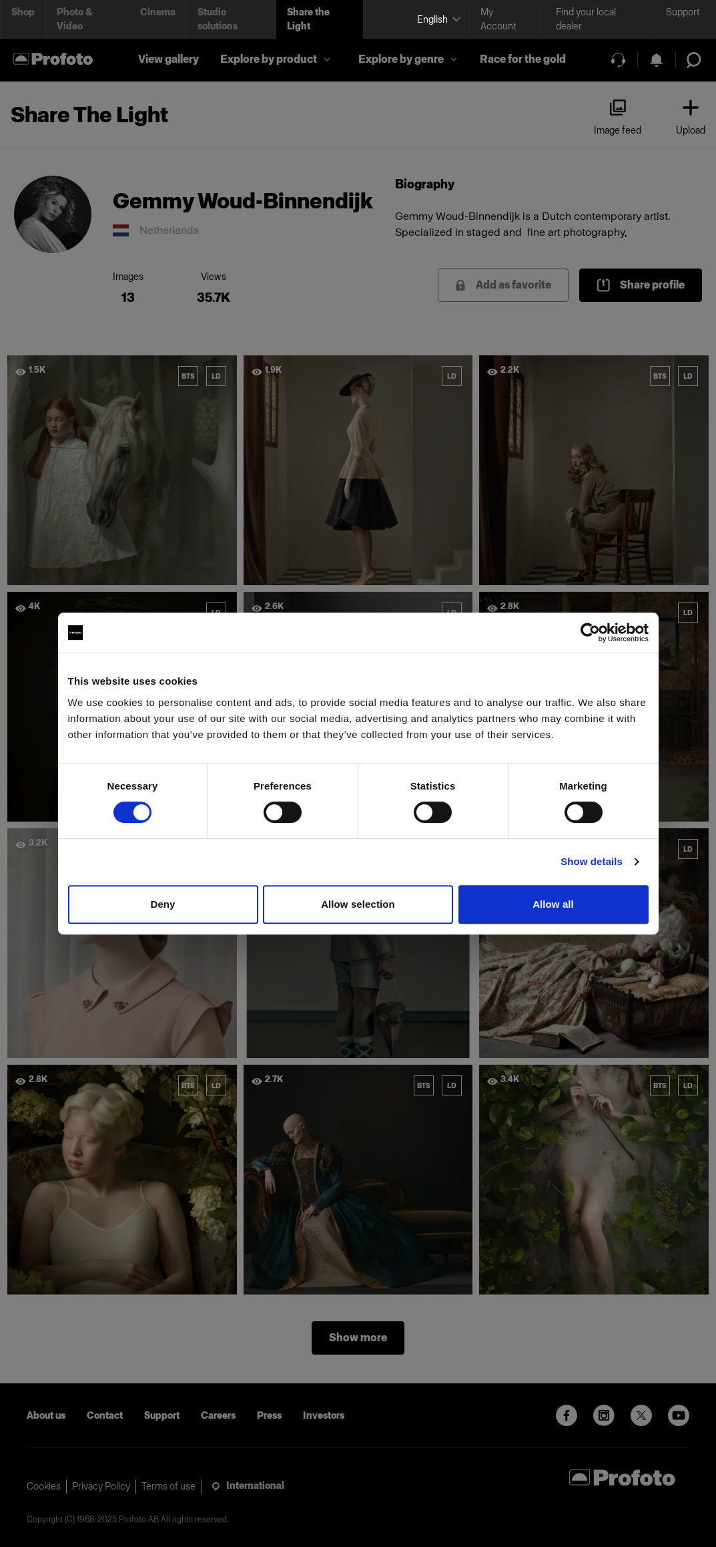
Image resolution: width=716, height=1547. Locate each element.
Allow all (553, 904)
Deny (162, 904)
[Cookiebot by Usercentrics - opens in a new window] (590, 633)
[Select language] (437, 20)
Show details (592, 861)
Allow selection (358, 904)
